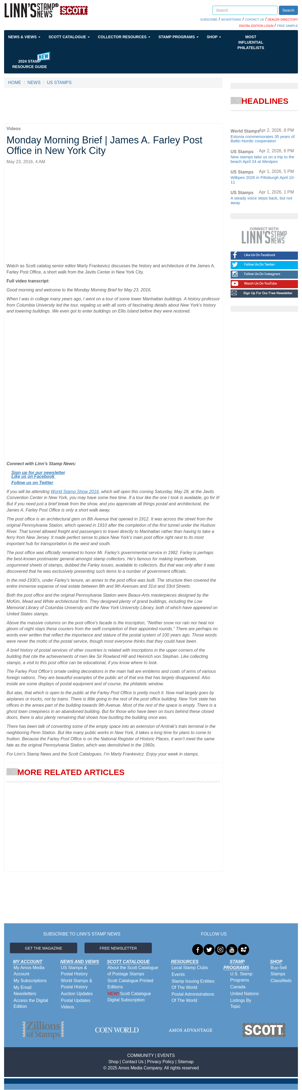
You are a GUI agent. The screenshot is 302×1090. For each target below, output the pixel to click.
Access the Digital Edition (31, 1003)
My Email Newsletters (25, 990)
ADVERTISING (231, 19)
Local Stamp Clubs (189, 967)
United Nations (244, 993)
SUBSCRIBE (209, 19)
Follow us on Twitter (32, 482)
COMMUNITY (140, 1055)
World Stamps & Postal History (76, 983)
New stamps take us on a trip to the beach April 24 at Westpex (262, 159)
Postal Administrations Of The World (192, 997)
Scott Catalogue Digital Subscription (129, 996)
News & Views (24, 37)
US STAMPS (59, 82)
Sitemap (186, 1061)
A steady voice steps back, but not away (261, 200)
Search (288, 10)
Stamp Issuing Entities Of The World (192, 984)
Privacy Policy (160, 1061)
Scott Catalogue (69, 37)
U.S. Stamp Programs (241, 977)
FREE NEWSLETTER (118, 948)
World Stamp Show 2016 (75, 491)
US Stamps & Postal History (74, 970)
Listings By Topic (240, 1003)
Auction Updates (77, 993)
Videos (67, 1007)
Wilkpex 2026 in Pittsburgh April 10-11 (263, 179)
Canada (238, 987)
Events (178, 974)
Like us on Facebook (33, 476)
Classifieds (281, 980)
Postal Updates (75, 1000)
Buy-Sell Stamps (279, 970)
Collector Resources (124, 37)
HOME (14, 82)
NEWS (33, 82)
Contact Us (133, 1061)
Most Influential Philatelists (250, 42)
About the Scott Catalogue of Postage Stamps (132, 970)
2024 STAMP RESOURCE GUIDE (29, 64)
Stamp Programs (178, 37)
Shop (214, 37)
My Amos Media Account (29, 970)
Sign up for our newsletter (38, 472)
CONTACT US (254, 19)
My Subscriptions (30, 980)
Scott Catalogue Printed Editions (130, 983)
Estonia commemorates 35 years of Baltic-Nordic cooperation (263, 138)
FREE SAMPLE (287, 25)
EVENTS (166, 1055)
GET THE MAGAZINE (43, 948)
